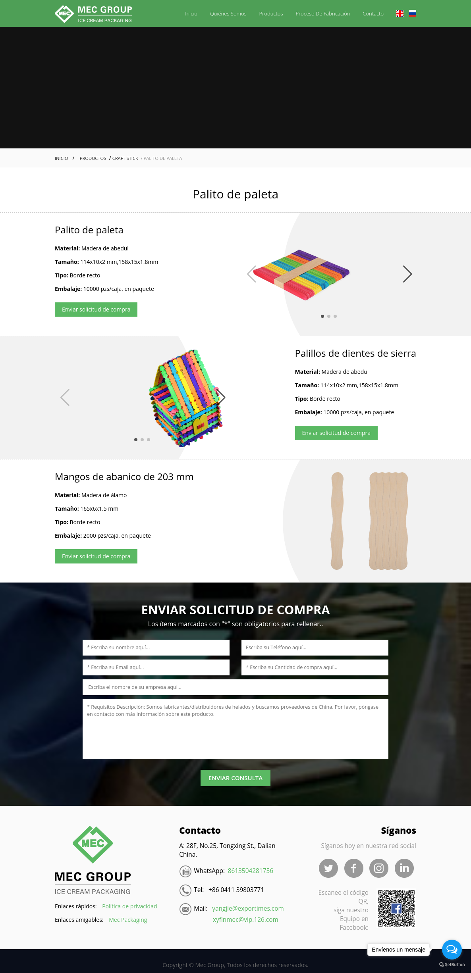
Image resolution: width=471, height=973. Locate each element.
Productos (271, 13)
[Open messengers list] (452, 950)
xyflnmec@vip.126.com (245, 919)
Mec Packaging (128, 919)
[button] (250, 274)
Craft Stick (124, 158)
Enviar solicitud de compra (96, 309)
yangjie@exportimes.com (248, 908)
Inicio (191, 13)
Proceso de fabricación (322, 13)
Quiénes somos (228, 13)
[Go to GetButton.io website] (452, 964)
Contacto (373, 13)
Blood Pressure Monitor (38, 953)
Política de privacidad (129, 906)
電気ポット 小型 (97, 953)
